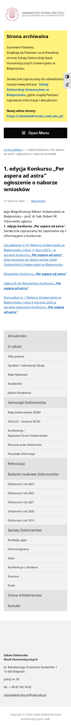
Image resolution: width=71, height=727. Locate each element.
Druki (11, 585)
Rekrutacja (16, 463)
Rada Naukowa (17, 374)
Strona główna (13, 149)
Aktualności (17, 336)
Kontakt (14, 606)
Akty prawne (16, 356)
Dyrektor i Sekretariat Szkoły (26, 365)
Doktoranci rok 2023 (21, 484)
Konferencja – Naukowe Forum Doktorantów (28, 433)
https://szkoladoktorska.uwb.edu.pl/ (35, 116)
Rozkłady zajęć (17, 540)
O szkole (14, 346)
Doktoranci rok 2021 (21, 502)
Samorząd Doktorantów (27, 402)
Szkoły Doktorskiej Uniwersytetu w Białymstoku (28, 89)
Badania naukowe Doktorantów (33, 474)
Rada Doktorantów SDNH (24, 412)
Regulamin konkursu (35, 274)
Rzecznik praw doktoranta (24, 445)
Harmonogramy (18, 549)
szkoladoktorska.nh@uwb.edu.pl (25, 695)
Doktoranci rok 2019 (21, 520)
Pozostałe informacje (21, 454)
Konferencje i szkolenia (23, 567)
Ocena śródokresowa (25, 595)
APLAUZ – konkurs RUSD (24, 421)
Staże (11, 558)
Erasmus (13, 576)
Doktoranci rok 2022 (21, 493)
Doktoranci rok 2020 (21, 511)
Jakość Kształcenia (19, 393)
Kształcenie (15, 383)
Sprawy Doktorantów (24, 530)
